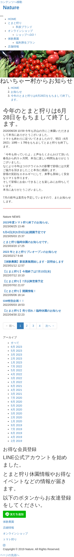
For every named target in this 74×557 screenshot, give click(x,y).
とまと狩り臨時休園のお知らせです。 (26, 242)
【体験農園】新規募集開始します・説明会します (33, 261)
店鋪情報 (8, 527)
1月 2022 (16, 382)
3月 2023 (16, 354)
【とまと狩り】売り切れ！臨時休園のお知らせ (32, 310)
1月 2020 (16, 421)
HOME (12, 19)
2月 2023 (16, 358)
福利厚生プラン (25, 42)
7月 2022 (16, 366)
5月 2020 (16, 405)
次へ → (49, 325)
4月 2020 (16, 409)
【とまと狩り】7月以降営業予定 (23, 281)
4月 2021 (16, 389)
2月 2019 (16, 440)
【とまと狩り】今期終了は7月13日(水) (27, 271)
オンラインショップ (20, 30)
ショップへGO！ (26, 34)
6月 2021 (16, 386)
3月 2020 (16, 413)
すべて (15, 342)
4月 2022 (16, 374)
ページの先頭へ (9, 555)
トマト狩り (10, 539)
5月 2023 (16, 350)
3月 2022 (16, 378)
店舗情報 (13, 46)
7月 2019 (16, 429)
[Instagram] (4, 545)
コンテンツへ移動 (11, 2)
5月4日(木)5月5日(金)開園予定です (24, 232)
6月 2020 (16, 401)
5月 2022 (16, 370)
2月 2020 (16, 417)
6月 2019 (16, 433)
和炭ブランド (24, 26)
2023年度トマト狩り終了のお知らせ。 (27, 222)
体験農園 (13, 38)
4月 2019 (16, 437)
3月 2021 (16, 393)
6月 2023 (16, 346)
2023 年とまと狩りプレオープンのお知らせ (30, 251)
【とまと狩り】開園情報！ (19, 291)
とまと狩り (15, 23)
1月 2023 (16, 362)
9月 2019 (16, 425)
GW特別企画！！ (13, 300)
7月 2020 (16, 397)
